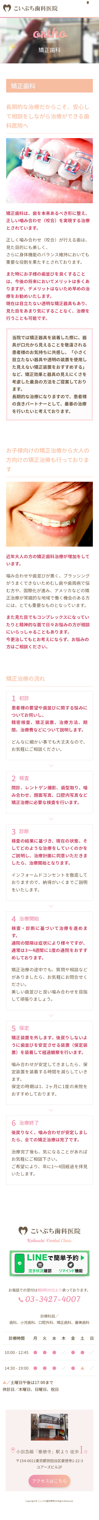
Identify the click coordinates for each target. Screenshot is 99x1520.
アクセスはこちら (49, 1481)
